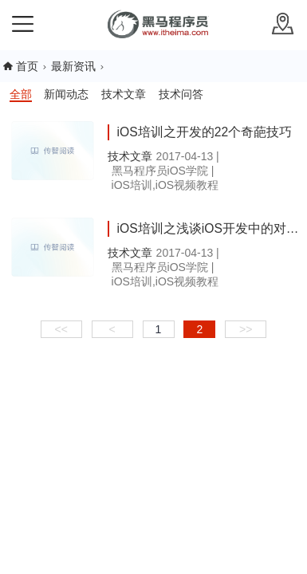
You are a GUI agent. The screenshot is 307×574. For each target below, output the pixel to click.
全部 (21, 94)
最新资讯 (73, 66)
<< (61, 329)
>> (245, 329)
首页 (27, 66)
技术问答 (181, 94)
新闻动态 (66, 94)
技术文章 (123, 94)
